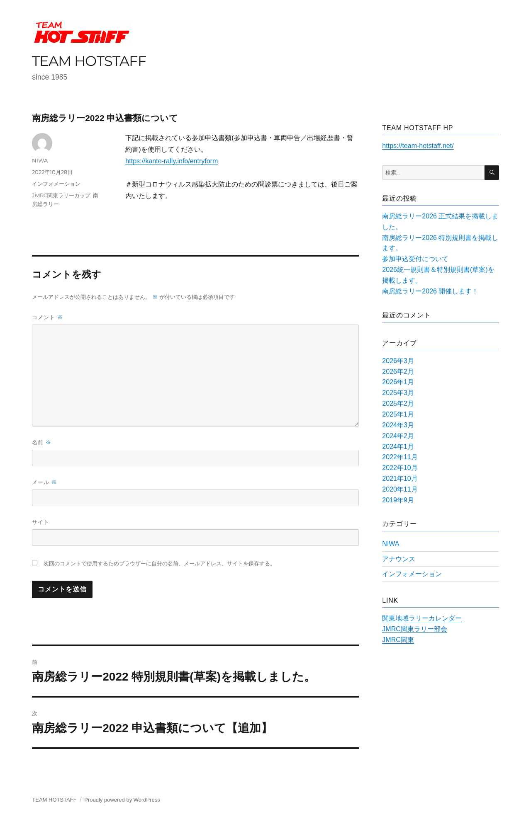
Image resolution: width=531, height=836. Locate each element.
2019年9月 (398, 500)
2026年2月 (398, 371)
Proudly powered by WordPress (122, 800)
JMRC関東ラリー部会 (414, 628)
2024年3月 (398, 425)
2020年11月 (399, 489)
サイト (40, 522)
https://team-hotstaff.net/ (417, 145)
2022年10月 (399, 467)
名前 (41, 442)
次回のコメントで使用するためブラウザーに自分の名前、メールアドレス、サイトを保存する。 (159, 563)
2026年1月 (398, 381)
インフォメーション (56, 183)
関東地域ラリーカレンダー (422, 618)
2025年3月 (398, 392)
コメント (47, 317)
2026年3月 (398, 360)
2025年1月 (398, 414)
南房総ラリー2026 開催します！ (430, 291)
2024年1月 (398, 446)
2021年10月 (399, 478)
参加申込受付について (415, 258)
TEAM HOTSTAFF (89, 60)
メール (44, 482)
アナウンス (398, 558)
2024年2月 (398, 435)
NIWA (40, 160)
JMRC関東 (398, 639)
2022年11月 (399, 456)
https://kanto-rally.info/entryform (171, 161)
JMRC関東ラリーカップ (61, 195)
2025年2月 (398, 403)
